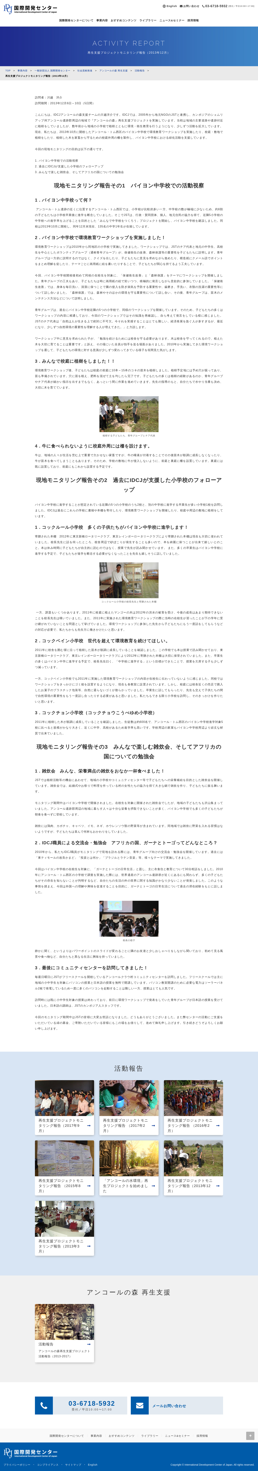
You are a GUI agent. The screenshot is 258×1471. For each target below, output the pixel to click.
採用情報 (193, 20)
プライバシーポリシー (17, 1464)
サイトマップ (73, 1464)
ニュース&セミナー (172, 20)
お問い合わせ (191, 6)
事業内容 (102, 20)
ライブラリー (148, 20)
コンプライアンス (48, 1464)
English (172, 6)
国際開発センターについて (76, 20)
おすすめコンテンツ (124, 20)
